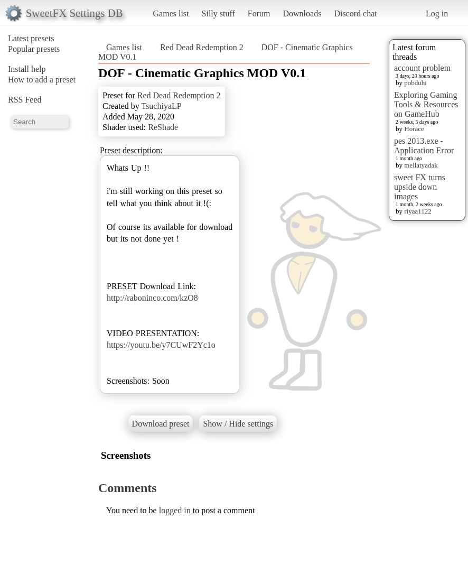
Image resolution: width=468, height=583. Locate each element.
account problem (422, 67)
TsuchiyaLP (161, 105)
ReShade (163, 127)
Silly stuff (218, 13)
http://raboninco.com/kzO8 (152, 297)
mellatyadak (421, 165)
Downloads (302, 13)
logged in (175, 510)
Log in (437, 13)
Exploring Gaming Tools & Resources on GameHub (426, 104)
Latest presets (31, 38)
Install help (27, 68)
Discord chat (355, 13)
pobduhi (415, 83)
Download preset (161, 423)
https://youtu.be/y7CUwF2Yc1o (161, 344)
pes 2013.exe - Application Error (424, 145)
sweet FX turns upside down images (419, 187)
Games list (171, 13)
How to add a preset (42, 79)
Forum (259, 13)
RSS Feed (25, 99)
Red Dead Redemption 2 (202, 47)
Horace (414, 129)
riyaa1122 (418, 211)
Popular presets (34, 48)
